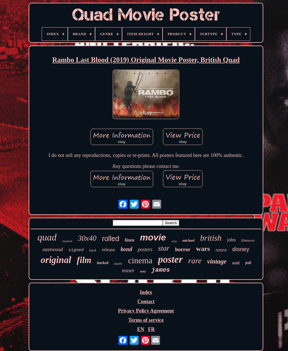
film (84, 260)
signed (76, 250)
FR (151, 329)
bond (126, 249)
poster (170, 259)
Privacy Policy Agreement (146, 311)
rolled (110, 238)
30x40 (87, 238)
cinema (140, 260)
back (92, 250)
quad (47, 237)
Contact (145, 301)
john (231, 239)
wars (203, 248)
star (163, 248)
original (56, 260)
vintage (216, 261)
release (108, 249)
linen (129, 240)
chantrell (67, 241)
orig (174, 241)
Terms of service (145, 320)
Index (146, 292)
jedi (248, 263)
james (160, 270)
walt (236, 262)
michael (188, 240)
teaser (128, 270)
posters (145, 249)
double (118, 263)
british (211, 237)
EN (140, 329)
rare (194, 260)
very (143, 271)
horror (183, 249)
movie (153, 237)
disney (240, 249)
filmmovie (248, 240)
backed (102, 263)
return (220, 250)
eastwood (52, 249)
